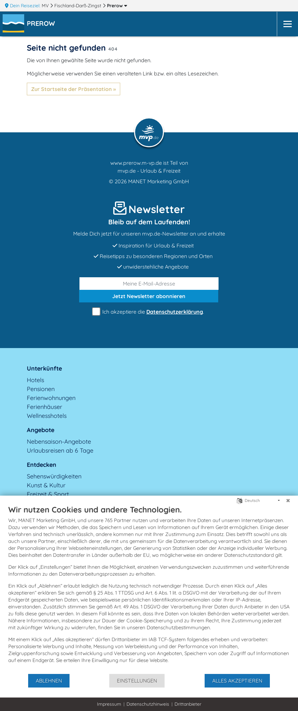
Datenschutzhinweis (147, 704)
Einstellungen (137, 680)
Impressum (109, 704)
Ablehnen (49, 680)
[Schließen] (288, 501)
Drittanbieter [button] (187, 704)
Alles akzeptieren (237, 680)
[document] (149, 589)
